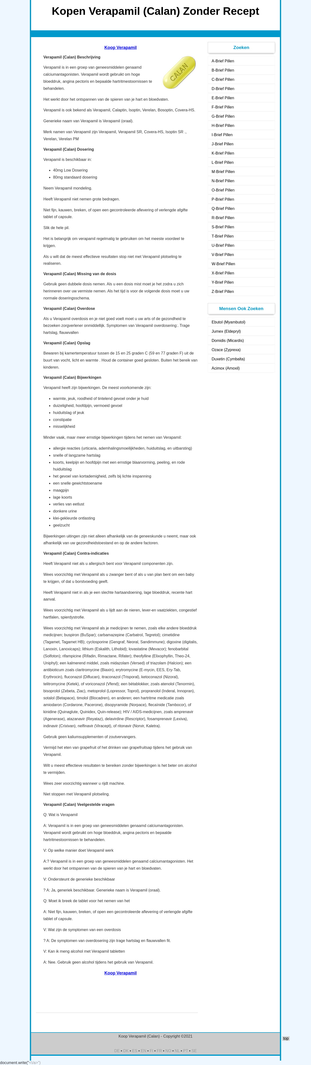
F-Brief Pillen (223, 107)
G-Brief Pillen (223, 116)
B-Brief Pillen (223, 70)
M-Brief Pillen (223, 172)
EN (143, 1051)
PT (185, 1051)
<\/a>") (35, 1063)
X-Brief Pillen (223, 273)
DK (126, 1051)
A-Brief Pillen (223, 61)
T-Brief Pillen (223, 236)
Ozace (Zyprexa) (226, 350)
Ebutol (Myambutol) (228, 322)
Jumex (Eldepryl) (226, 331)
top (286, 1038)
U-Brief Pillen (223, 245)
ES (134, 1051)
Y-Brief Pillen (223, 282)
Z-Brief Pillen (223, 291)
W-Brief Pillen (223, 264)
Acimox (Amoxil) (226, 368)
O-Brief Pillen (223, 190)
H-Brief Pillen (223, 126)
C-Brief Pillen (223, 79)
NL (177, 1051)
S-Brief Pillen (223, 227)
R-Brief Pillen (223, 218)
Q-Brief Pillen (223, 208)
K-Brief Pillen (223, 153)
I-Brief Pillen (222, 135)
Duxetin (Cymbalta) (228, 359)
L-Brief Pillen (223, 162)
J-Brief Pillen (222, 144)
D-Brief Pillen (223, 89)
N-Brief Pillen (223, 181)
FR (159, 1051)
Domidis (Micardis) (228, 340)
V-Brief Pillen (223, 255)
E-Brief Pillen (223, 98)
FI (151, 1051)
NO (168, 1051)
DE (117, 1051)
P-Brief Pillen (223, 199)
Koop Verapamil (120, 47)
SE (194, 1051)
